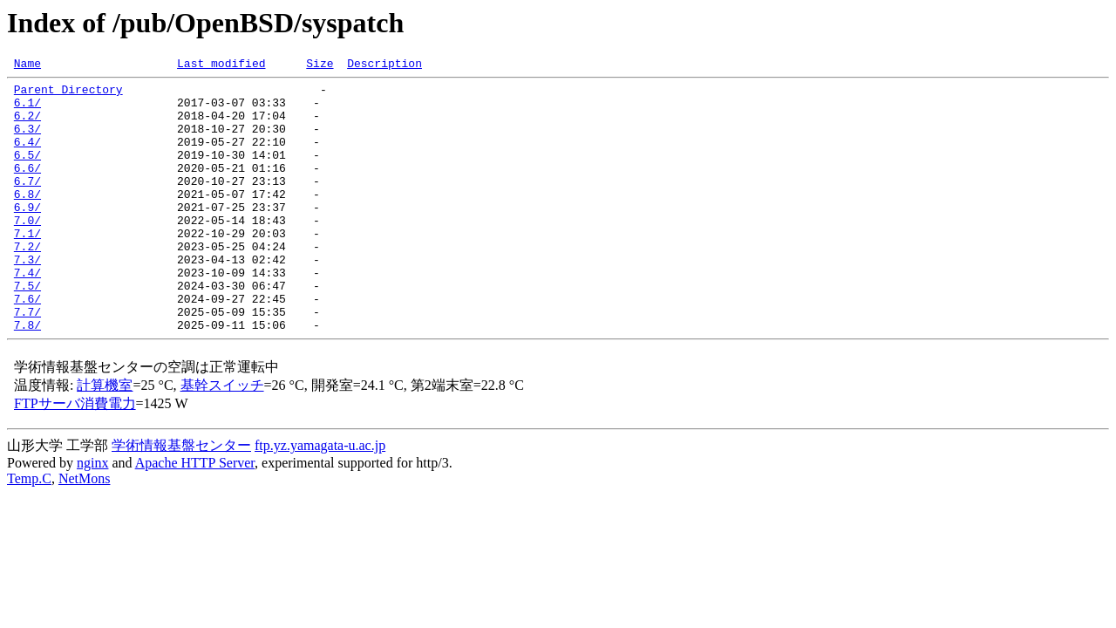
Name (27, 65)
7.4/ (27, 314)
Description (384, 65)
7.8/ (27, 377)
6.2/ (27, 125)
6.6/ (27, 188)
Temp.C (29, 530)
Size (319, 65)
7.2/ (27, 282)
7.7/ (27, 361)
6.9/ (27, 235)
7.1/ (27, 267)
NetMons (84, 530)
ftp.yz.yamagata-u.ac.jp (320, 497)
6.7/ (27, 204)
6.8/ (27, 220)
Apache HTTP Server (195, 515)
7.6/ (27, 345)
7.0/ (27, 251)
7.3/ (27, 298)
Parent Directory (68, 94)
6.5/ (27, 173)
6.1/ (27, 110)
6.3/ (27, 141)
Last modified (221, 65)
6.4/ (27, 157)
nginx (92, 515)
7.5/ (27, 330)
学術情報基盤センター (181, 497)
